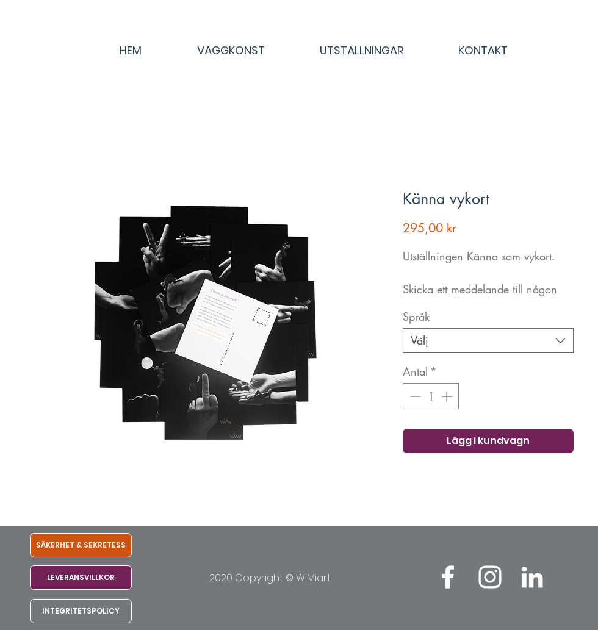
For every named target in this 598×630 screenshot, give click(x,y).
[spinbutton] (430, 396)
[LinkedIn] (532, 577)
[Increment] (447, 396)
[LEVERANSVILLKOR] (81, 577)
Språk (416, 316)
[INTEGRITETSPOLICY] (81, 611)
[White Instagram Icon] (490, 577)
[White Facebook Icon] (448, 577)
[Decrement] (414, 396)
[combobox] (488, 340)
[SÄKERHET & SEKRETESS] (81, 545)
